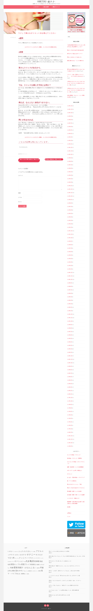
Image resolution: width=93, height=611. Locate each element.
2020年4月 (69, 300)
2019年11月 (69, 317)
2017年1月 (69, 428)
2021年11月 (69, 234)
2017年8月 (69, 408)
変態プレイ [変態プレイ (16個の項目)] (25, 564)
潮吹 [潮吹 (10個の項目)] (13, 571)
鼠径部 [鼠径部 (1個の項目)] (28, 573)
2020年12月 (69, 272)
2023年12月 (69, 147)
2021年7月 (69, 248)
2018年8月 (69, 369)
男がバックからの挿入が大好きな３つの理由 (59, 551)
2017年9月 (69, 404)
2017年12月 (69, 397)
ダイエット (25, 153)
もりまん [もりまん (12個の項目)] (27, 551)
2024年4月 (69, 133)
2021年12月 (69, 230)
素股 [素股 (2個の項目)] (29, 571)
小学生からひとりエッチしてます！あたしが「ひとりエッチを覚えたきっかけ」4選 (75, 83)
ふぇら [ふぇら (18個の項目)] (21, 551)
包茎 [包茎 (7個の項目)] (9, 564)
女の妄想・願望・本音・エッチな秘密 (75, 494)
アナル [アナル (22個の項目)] (39, 551)
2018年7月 (69, 373)
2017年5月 (69, 415)
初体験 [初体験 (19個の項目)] (36, 561)
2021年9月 (69, 241)
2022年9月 (69, 199)
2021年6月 (69, 251)
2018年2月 (69, 390)
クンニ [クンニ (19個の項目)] (21, 558)
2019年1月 (69, 352)
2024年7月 (69, 123)
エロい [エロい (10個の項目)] (17, 555)
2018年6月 (69, 376)
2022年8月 (69, 203)
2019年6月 (69, 335)
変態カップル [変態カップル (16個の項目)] (16, 564)
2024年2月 (69, 140)
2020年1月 (69, 310)
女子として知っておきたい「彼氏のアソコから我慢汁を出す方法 (63, 585)
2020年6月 (69, 293)
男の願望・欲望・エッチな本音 (74, 491)
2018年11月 (69, 359)
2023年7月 (69, 164)
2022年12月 (69, 189)
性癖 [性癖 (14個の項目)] (12, 568)
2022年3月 (69, 220)
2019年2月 (69, 349)
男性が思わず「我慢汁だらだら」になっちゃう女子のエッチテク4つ (64, 566)
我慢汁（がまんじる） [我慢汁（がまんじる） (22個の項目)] (27, 567)
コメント (20, 175)
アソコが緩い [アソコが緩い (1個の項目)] (33, 551)
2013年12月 (69, 435)
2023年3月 (69, 178)
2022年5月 (69, 213)
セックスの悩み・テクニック (73, 454)
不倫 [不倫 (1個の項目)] (25, 561)
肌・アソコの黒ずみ (71, 481)
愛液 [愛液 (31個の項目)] (16, 567)
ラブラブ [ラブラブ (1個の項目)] (12, 561)
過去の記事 (46, 6)
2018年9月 (69, 366)
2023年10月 (69, 154)
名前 (19, 193)
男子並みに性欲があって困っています (54, 159)
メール (20, 197)
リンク (68, 516)
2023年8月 (69, 161)
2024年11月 (69, 109)
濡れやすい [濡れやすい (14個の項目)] (19, 571)
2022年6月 (69, 210)
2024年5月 (69, 130)
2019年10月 (69, 321)
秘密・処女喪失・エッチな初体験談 (75, 467)
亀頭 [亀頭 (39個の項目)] (32, 561)
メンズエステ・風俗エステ (73, 498)
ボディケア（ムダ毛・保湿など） (74, 470)
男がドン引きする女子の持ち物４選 (75, 50)
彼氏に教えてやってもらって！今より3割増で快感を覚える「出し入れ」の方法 (67, 556)
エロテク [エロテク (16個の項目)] (23, 555)
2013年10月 (69, 442)
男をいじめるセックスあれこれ (74, 57)
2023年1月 (69, 185)
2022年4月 (69, 217)
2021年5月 (69, 255)
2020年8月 (69, 286)
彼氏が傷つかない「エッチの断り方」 (75, 60)
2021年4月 (69, 258)
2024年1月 (69, 144)
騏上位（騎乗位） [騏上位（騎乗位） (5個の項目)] (21, 574)
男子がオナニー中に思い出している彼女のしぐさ (60, 561)
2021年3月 (69, 262)
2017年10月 (69, 401)
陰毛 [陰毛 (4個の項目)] (40, 571)
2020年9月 (69, 283)
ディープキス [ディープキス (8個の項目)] (29, 558)
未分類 (68, 507)
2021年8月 (69, 244)
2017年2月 (69, 425)
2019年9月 (69, 324)
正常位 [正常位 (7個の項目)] (10, 571)
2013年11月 (69, 439)
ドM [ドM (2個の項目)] (34, 558)
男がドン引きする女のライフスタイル (75, 487)
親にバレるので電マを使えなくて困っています (29, 160)
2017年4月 (69, 418)
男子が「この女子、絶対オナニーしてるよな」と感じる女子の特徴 (64, 570)
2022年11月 (69, 192)
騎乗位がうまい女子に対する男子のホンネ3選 (59, 595)
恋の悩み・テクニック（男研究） (74, 458)
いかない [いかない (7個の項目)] (10, 551)
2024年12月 (69, 105)
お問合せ (69, 513)
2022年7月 (69, 206)
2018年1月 (69, 394)
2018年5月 (69, 380)
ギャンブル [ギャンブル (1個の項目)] (17, 558)
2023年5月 (69, 171)
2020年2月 (69, 307)
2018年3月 (69, 387)
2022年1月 (69, 227)
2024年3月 (69, 137)
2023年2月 (69, 182)
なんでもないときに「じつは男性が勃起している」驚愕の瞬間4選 (64, 590)
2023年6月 (69, 168)
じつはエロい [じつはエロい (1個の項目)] (15, 551)
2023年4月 (69, 175)
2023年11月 (69, 151)
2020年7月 (69, 290)
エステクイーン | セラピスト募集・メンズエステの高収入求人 (41, 47)
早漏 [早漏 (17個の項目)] (42, 568)
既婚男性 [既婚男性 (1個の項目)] (38, 567)
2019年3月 (69, 345)
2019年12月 (69, 314)
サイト (20, 201)
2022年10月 (69, 196)
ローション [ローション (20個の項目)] (19, 561)
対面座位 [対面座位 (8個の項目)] (33, 564)
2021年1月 (69, 269)
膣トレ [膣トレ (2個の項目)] (31, 571)
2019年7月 (69, 331)
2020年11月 (69, 276)
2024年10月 (69, 112)
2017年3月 (69, 422)
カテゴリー (36, 6)
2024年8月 (69, 119)
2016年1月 (69, 432)
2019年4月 (69, 342)
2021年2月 (69, 265)
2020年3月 (69, 303)
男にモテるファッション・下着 (74, 484)
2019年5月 (69, 338)
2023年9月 (69, 158)
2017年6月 (69, 411)
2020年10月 (69, 279)
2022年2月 (69, 223)
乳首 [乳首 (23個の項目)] (27, 561)
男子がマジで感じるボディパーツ (74, 53)
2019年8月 (69, 328)
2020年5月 (69, 296)
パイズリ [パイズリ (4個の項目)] (37, 558)
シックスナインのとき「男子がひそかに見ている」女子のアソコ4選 (64, 575)
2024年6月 (69, 126)
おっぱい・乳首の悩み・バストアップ (75, 477)
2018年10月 (69, 362)
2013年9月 (69, 446)
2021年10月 (69, 237)
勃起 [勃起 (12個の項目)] (41, 561)
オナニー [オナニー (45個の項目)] (31, 554)
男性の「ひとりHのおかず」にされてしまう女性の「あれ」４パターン (65, 580)
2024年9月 (69, 116)
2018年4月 (69, 383)
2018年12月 (69, 355)
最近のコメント (56, 6)
